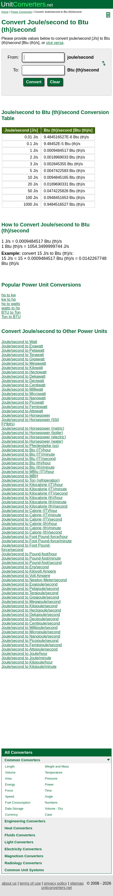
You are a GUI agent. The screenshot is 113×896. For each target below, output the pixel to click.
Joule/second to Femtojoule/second (31, 645)
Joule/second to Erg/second (25, 567)
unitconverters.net (56, 888)
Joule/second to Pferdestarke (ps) (30, 446)
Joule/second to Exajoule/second (29, 584)
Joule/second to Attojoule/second (29, 649)
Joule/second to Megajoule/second (30, 602)
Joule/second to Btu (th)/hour (26, 463)
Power (49, 784)
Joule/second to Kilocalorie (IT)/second (34, 493)
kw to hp (8, 299)
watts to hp (10, 308)
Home (4, 11)
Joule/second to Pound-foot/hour (29, 554)
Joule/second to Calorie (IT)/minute (31, 515)
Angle (49, 796)
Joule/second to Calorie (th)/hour (29, 524)
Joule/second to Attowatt (22, 411)
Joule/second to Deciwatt (22, 381)
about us (9, 883)
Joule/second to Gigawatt (23, 359)
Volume (10, 772)
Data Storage (14, 808)
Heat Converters (18, 828)
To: (16, 70)
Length (10, 766)
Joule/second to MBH (19, 476)
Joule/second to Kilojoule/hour (27, 662)
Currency (11, 814)
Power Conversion (21, 11)
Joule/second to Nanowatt (23, 398)
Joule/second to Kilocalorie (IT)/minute (34, 489)
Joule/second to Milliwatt (22, 389)
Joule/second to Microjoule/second (30, 632)
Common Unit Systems (24, 870)
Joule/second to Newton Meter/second (34, 580)
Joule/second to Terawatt (22, 355)
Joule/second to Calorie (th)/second (31, 532)
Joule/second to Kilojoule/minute (28, 667)
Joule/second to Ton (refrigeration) (30, 480)
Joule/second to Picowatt (22, 402)
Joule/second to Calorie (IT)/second (31, 519)
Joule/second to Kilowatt (22, 368)
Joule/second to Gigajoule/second (30, 597)
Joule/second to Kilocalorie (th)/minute (33, 502)
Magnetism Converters (24, 856)
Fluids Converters (20, 835)
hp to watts (10, 304)
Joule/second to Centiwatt (23, 385)
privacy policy (55, 883)
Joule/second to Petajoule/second (30, 589)
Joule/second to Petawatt (22, 350)
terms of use (30, 883)
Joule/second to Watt (19, 342)
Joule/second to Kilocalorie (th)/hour (32, 498)
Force (9, 790)
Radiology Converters (23, 863)
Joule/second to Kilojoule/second (29, 606)
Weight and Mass (57, 766)
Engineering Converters (25, 821)
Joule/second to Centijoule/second (30, 623)
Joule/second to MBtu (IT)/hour (27, 472)
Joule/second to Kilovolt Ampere (28, 571)
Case (48, 814)
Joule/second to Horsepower (25, 415)
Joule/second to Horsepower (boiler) (32, 433)
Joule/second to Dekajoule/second (30, 615)
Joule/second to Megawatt (23, 363)
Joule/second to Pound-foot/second (31, 563)
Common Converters (22, 760)
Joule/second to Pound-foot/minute (31, 558)
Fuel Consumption (17, 802)
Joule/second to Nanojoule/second (30, 636)
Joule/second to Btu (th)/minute (27, 467)
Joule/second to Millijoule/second (29, 628)
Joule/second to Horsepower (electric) (33, 437)
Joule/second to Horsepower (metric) (32, 428)
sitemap (76, 883)
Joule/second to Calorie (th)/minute (31, 528)
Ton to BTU (11, 317)
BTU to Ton (11, 312)
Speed (9, 796)
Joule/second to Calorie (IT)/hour (29, 511)
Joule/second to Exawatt (22, 346)
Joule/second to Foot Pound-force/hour (34, 537)
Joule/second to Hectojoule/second (31, 610)
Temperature (53, 772)
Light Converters (19, 842)
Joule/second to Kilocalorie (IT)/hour (32, 485)
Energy (10, 784)
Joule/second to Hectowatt (24, 372)
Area (8, 778)
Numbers (51, 802)
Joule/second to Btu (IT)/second (28, 459)
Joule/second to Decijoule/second (30, 619)
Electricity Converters (23, 849)
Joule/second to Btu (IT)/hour (26, 450)
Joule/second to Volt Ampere (25, 576)
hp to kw (8, 295)
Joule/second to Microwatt (23, 394)
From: (13, 57)
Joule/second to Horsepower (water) (32, 441)
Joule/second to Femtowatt (24, 407)
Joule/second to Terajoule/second (29, 593)
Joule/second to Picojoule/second (30, 641)
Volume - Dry (54, 808)
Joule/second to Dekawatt (23, 376)
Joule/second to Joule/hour (24, 654)
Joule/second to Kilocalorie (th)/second (34, 506)
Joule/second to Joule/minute (26, 658)
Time (48, 790)
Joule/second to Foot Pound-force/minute (36, 541)
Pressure (51, 778)
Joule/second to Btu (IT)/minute (28, 454)
